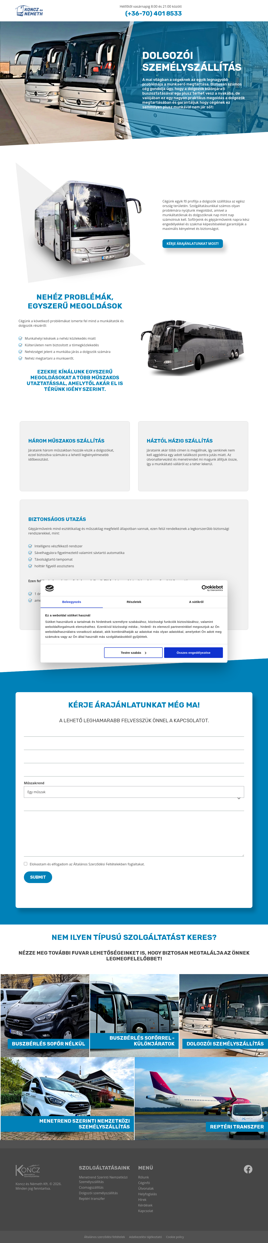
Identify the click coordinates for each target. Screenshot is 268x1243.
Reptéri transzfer (92, 1198)
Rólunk (143, 1177)
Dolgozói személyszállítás (98, 1193)
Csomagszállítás (91, 1187)
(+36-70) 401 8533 (153, 13)
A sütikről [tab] (196, 602)
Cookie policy (175, 1237)
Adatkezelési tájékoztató (145, 1237)
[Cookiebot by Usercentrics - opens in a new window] (205, 588)
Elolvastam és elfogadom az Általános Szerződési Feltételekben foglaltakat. (87, 864)
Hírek (142, 1199)
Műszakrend (34, 783)
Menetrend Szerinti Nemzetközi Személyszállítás (103, 1179)
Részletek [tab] (134, 602)
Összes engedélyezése (193, 652)
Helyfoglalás (147, 1194)
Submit (38, 877)
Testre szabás (133, 652)
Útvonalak (146, 1188)
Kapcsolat (145, 1211)
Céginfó (144, 1183)
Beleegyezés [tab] (71, 602)
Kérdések (145, 1205)
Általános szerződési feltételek (104, 1237)
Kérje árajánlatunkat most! (193, 243)
